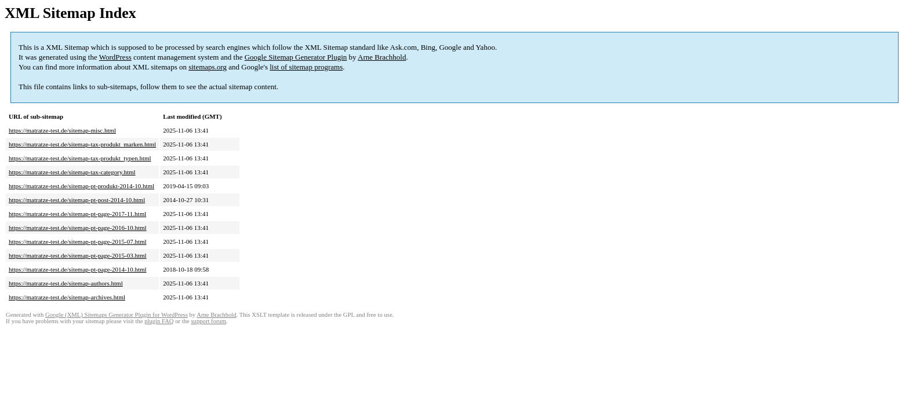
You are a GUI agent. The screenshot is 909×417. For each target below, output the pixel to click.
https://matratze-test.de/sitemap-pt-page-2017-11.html (77, 213)
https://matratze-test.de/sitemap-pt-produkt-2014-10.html (81, 185)
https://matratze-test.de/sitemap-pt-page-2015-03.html (78, 255)
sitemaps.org (207, 67)
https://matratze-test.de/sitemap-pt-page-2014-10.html (78, 269)
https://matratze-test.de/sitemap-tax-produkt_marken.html (82, 144)
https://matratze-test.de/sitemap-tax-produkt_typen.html (80, 158)
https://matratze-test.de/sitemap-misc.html (62, 130)
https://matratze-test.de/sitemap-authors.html (66, 283)
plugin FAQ (158, 321)
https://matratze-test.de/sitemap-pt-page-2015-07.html (78, 241)
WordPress (115, 57)
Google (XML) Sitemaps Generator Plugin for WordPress (116, 315)
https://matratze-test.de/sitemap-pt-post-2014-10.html (77, 199)
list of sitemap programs (306, 67)
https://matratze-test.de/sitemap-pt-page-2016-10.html (78, 227)
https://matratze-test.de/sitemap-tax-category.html (72, 172)
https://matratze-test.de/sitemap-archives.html (67, 297)
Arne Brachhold (382, 57)
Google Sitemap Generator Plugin (296, 57)
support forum (208, 321)
